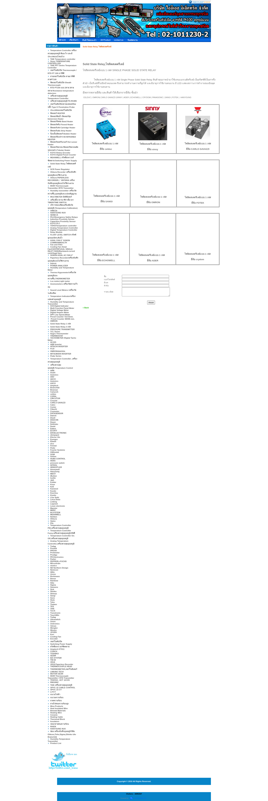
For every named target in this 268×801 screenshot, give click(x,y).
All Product (105, 40)
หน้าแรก (62, 40)
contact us (118, 40)
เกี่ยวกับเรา (73, 40)
